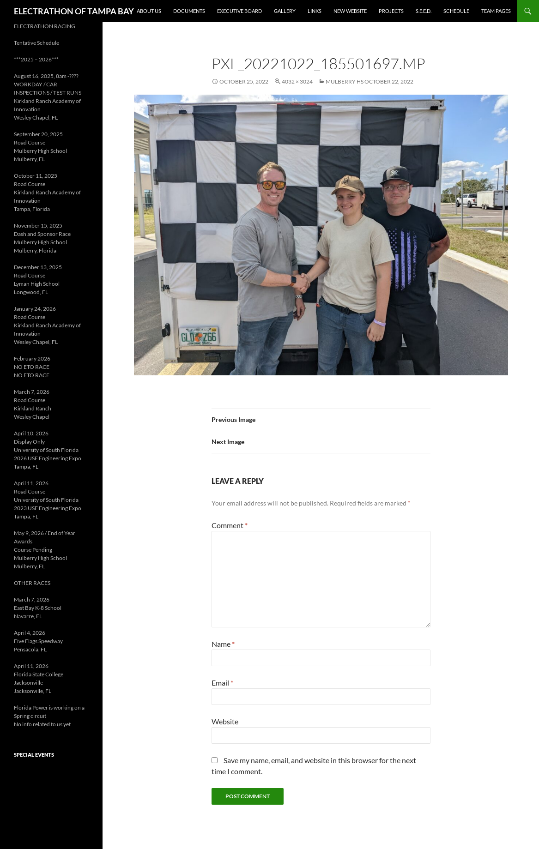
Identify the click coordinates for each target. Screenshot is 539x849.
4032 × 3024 (297, 81)
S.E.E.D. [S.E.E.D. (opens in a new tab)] (423, 11)
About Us (149, 11)
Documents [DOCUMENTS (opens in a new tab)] (189, 11)
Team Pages (496, 11)
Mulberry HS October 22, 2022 (369, 81)
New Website (350, 11)
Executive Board (239, 11)
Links (314, 11)
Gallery (285, 11)
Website (225, 721)
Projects (391, 11)
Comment (230, 525)
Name (223, 643)
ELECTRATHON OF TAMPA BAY (74, 11)
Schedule (456, 11)
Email (222, 682)
